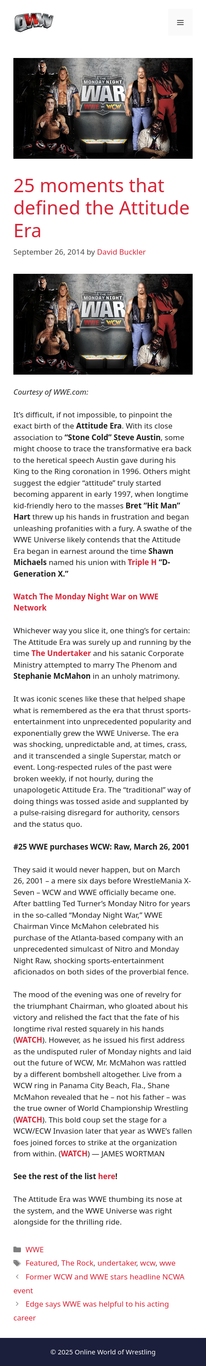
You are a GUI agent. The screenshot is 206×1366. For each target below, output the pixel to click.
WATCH (74, 1153)
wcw (147, 1263)
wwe (167, 1263)
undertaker (117, 1263)
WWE (34, 1249)
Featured (41, 1263)
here (106, 1176)
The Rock (78, 1263)
